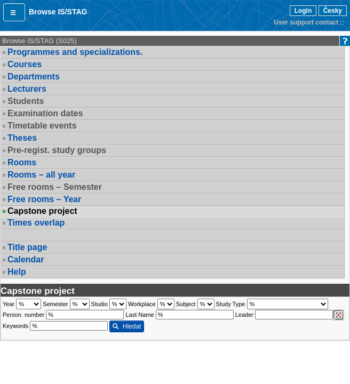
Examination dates (45, 113)
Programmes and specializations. (74, 52)
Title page (27, 247)
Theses (22, 137)
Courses (24, 64)
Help (16, 271)
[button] (14, 12)
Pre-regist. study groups (56, 150)
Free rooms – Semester (54, 186)
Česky (332, 10)
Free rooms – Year (44, 199)
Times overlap (36, 222)
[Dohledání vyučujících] (338, 315)
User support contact (306, 22)
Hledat (127, 326)
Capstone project (42, 211)
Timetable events (42, 125)
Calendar (25, 259)
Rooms (21, 162)
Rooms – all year (41, 174)
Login (303, 10)
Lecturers (26, 88)
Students (25, 101)
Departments (33, 76)
